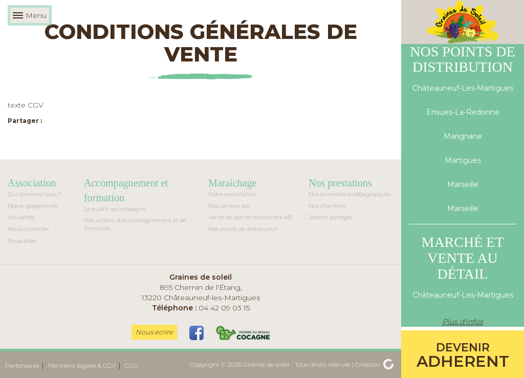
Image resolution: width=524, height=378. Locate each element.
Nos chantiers (327, 205)
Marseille (462, 184)
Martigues (463, 160)
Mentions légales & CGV (82, 365)
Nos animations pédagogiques (350, 194)
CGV (131, 365)
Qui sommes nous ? (34, 194)
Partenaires (22, 365)
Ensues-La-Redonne (462, 112)
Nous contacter (28, 229)
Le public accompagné (115, 209)
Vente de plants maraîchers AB (250, 217)
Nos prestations (340, 182)
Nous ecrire (154, 332)
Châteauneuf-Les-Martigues (462, 88)
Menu (30, 15)
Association (32, 182)
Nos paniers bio (229, 205)
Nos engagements (32, 205)
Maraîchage (232, 182)
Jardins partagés (331, 217)
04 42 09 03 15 (201, 307)
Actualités (21, 217)
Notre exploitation (232, 194)
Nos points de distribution (243, 229)
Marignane (463, 136)
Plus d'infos (462, 321)
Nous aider (22, 240)
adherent (463, 356)
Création (374, 364)
